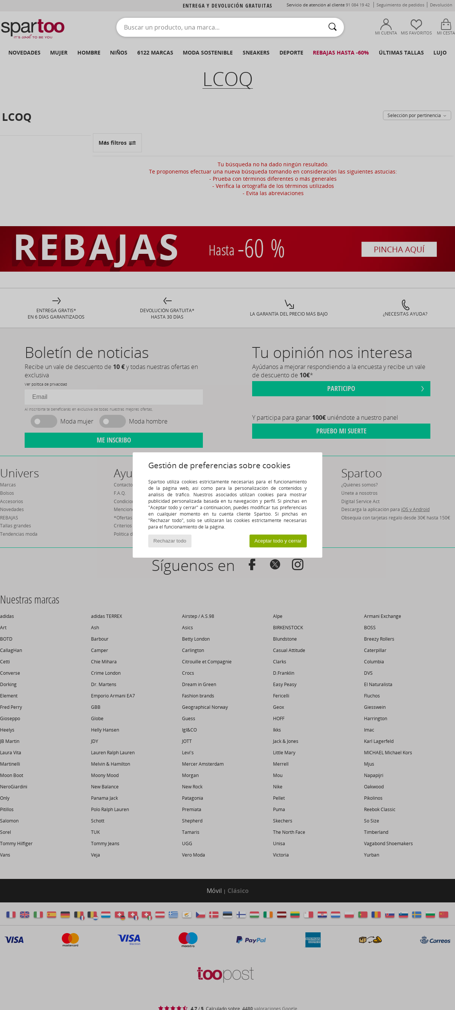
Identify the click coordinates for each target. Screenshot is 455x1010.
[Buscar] (332, 27)
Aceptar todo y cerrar (277, 541)
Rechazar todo (170, 541)
